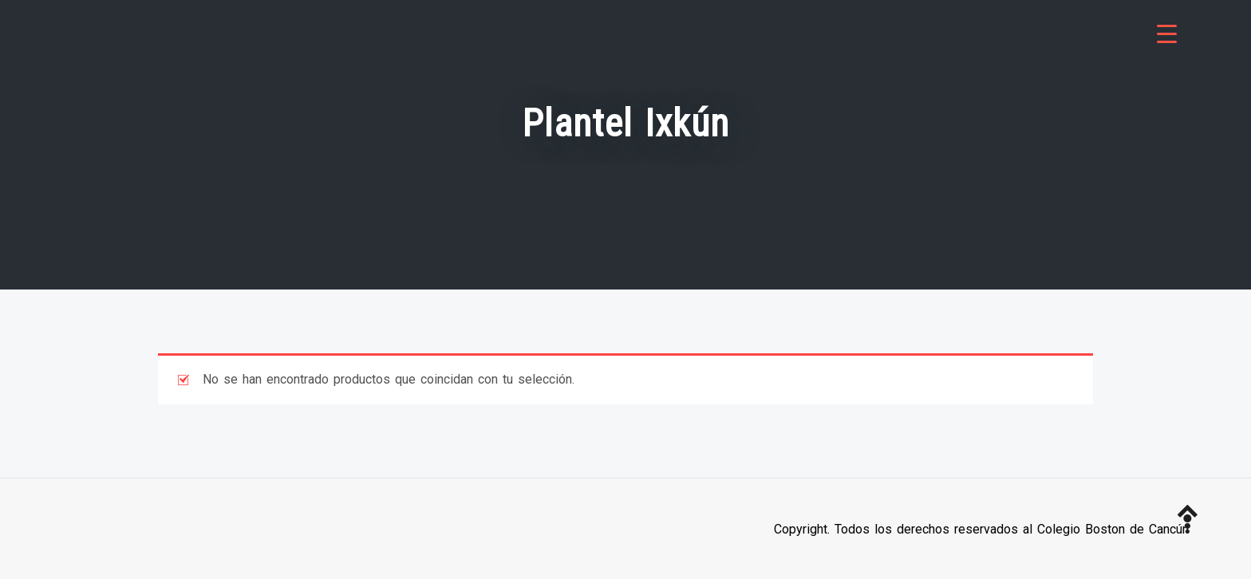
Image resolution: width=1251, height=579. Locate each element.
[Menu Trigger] (1167, 34)
